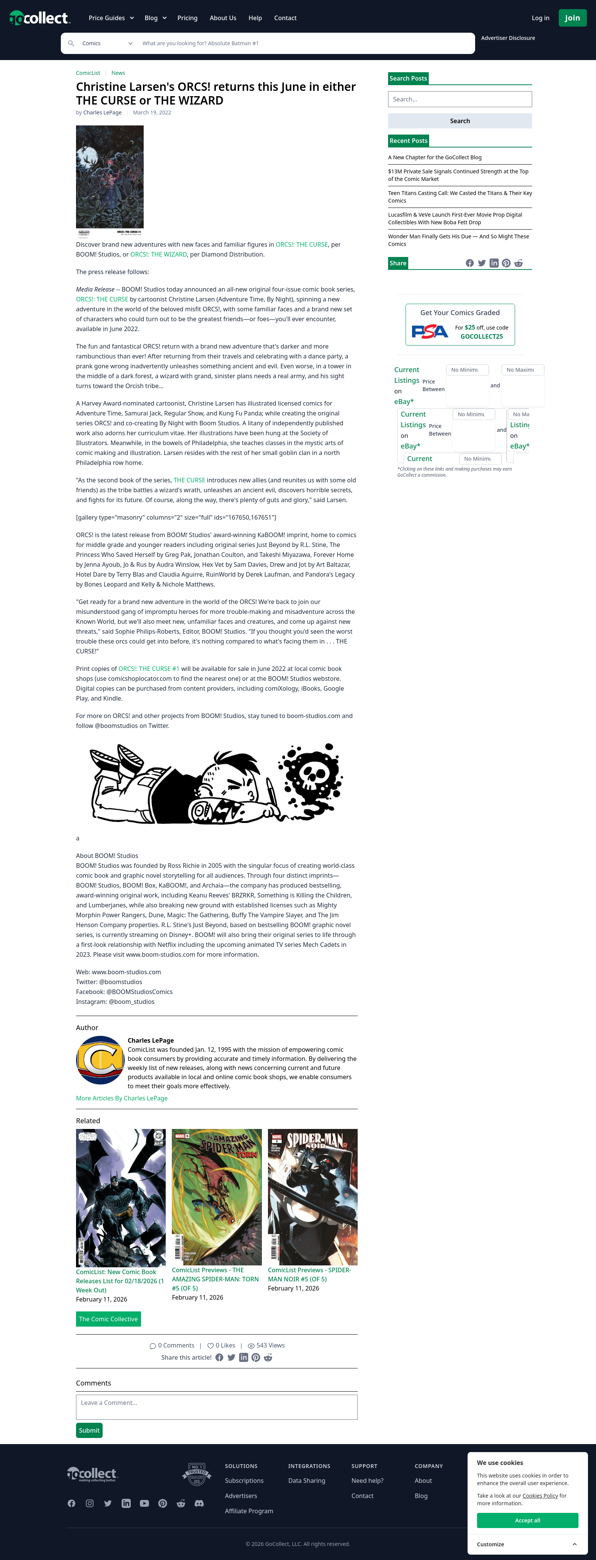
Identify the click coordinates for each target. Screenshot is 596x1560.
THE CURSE (189, 480)
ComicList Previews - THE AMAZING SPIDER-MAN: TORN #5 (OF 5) (215, 1279)
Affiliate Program (249, 1511)
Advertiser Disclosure (508, 37)
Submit (89, 1430)
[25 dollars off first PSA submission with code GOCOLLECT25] (460, 331)
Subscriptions (244, 1480)
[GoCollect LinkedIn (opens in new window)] (126, 1503)
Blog (421, 1496)
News (118, 72)
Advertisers (241, 1496)
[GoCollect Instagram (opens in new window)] (89, 1503)
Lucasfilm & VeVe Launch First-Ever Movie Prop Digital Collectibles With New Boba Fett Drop (455, 218)
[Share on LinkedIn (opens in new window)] (243, 1357)
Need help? (368, 1480)
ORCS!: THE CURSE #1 (149, 668)
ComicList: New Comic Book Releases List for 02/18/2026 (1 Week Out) (120, 1281)
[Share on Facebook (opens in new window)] (219, 1357)
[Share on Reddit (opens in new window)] (268, 1357)
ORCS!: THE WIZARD (158, 254)
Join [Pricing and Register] (572, 18)
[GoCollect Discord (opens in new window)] (199, 1503)
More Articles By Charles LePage (122, 1098)
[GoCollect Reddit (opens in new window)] (180, 1503)
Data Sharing (306, 1480)
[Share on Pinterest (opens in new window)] (255, 1357)
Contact (285, 18)
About (423, 1480)
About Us (223, 18)
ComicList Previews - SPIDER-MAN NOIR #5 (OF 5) (309, 1274)
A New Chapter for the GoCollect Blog (435, 157)
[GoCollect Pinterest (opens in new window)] (162, 1503)
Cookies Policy (540, 1495)
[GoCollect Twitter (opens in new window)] (108, 1503)
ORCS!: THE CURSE (302, 244)
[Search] (305, 43)
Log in (541, 18)
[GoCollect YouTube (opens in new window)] (144, 1503)
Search (460, 121)
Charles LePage (102, 112)
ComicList (88, 72)
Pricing (188, 18)
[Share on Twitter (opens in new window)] (231, 1357)
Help (255, 18)
